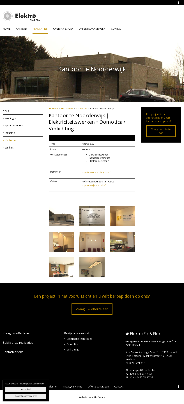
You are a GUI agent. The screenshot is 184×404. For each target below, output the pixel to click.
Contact (118, 386)
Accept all (26, 389)
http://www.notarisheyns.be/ (96, 172)
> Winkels (8, 147)
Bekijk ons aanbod (76, 333)
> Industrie (9, 132)
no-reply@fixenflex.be (140, 370)
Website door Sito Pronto (92, 397)
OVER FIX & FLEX (63, 28)
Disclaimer (51, 386)
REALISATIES (40, 28)
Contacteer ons (13, 352)
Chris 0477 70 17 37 (139, 377)
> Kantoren (9, 140)
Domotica (72, 344)
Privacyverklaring (72, 386)
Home (55, 108)
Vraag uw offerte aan (161, 130)
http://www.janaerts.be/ (93, 185)
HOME (6, 28)
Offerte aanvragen (98, 386)
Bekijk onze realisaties (18, 343)
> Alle (6, 110)
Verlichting (73, 349)
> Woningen (10, 118)
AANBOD (21, 28)
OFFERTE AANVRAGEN (92, 28)
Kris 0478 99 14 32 (138, 373)
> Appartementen (13, 125)
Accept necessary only (26, 396)
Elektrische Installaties (79, 338)
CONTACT (117, 28)
